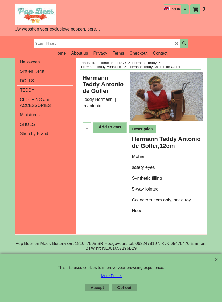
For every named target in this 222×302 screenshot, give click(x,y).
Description (142, 129)
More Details (111, 276)
